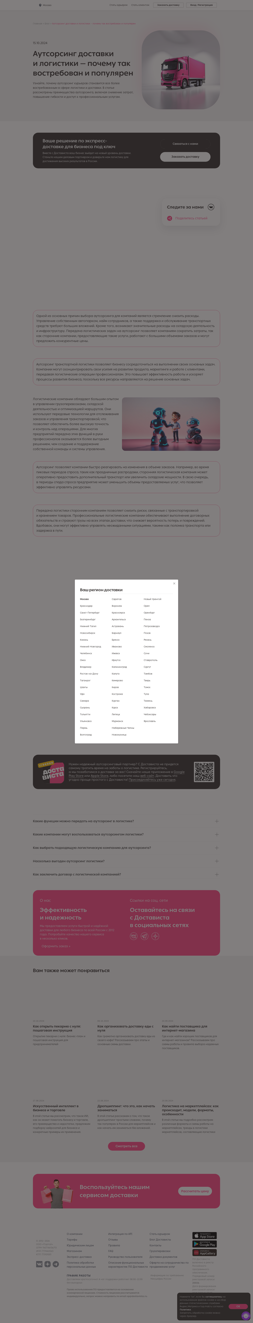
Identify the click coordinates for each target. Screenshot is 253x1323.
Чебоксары (150, 714)
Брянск (116, 640)
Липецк (116, 714)
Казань (84, 640)
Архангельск (119, 619)
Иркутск (116, 660)
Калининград (119, 667)
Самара (84, 701)
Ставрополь (150, 660)
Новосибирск (87, 633)
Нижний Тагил (88, 626)
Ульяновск (86, 721)
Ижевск (116, 653)
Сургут (147, 667)
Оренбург (149, 612)
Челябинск (86, 653)
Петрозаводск (152, 626)
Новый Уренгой (152, 599)
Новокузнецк (119, 734)
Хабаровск (150, 707)
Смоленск (149, 646)
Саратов (116, 599)
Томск (147, 687)
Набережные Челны (123, 728)
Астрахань (118, 626)
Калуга (115, 673)
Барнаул (116, 633)
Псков (147, 633)
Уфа (82, 694)
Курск (115, 707)
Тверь (147, 680)
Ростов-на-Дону (89, 673)
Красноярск (118, 612)
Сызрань (85, 707)
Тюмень (148, 701)
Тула (146, 694)
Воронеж (117, 606)
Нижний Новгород (90, 646)
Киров (115, 687)
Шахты (84, 687)
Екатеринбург (88, 619)
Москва (84, 599)
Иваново (117, 646)
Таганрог (85, 680)
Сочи (146, 653)
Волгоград (86, 734)
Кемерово (117, 680)
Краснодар (86, 606)
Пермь (83, 728)
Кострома (117, 694)
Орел (147, 606)
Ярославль (150, 721)
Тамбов (148, 673)
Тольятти (85, 714)
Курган (116, 701)
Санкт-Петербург (90, 612)
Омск (83, 660)
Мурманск (117, 721)
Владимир (85, 667)
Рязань (148, 640)
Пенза (147, 619)
